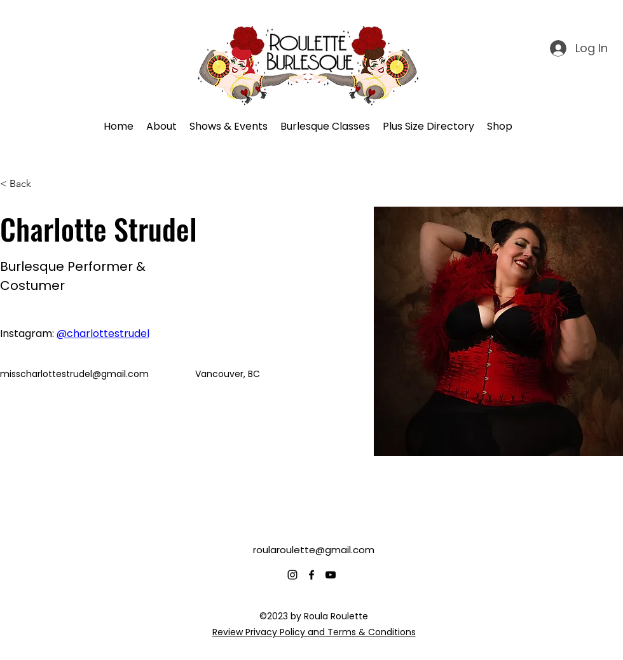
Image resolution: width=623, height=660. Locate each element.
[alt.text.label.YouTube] (330, 574)
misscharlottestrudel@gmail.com (74, 374)
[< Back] (25, 184)
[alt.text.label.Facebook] (311, 574)
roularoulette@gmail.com (313, 549)
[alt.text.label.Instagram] (292, 574)
